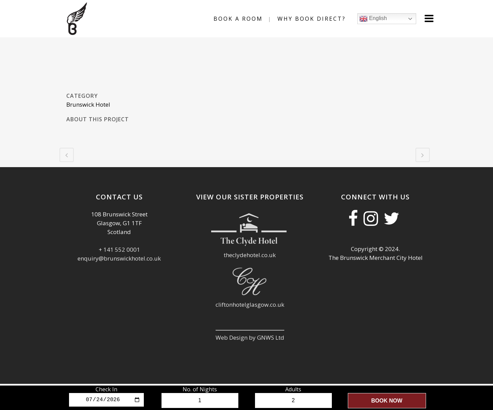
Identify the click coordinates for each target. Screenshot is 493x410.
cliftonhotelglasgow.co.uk (250, 304)
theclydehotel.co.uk (250, 255)
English (373, 19)
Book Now (387, 401)
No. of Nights (200, 389)
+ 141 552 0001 (119, 249)
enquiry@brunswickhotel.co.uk (119, 258)
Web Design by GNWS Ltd (250, 337)
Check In (106, 389)
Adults (293, 389)
